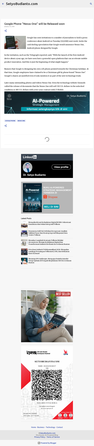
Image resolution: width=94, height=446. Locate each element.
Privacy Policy (39, 437)
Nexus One (21, 120)
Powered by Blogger (47, 443)
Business (40, 427)
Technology (50, 427)
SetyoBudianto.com (22, 4)
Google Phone (10, 120)
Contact (60, 427)
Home (33, 427)
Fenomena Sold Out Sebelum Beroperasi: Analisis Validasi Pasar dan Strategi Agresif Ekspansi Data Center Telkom (47, 233)
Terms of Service (53, 437)
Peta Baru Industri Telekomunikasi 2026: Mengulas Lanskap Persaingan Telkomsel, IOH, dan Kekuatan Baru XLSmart (48, 251)
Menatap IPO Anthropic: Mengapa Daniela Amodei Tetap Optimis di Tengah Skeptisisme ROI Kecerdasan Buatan (49, 261)
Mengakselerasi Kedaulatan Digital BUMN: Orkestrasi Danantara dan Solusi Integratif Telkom (49, 223)
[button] (5, 30)
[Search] (40, 3)
